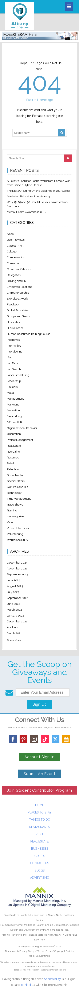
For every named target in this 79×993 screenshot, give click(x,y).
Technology (14, 492)
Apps (10, 233)
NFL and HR (14, 422)
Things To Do (39, 819)
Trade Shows (15, 504)
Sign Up (39, 704)
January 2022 (15, 615)
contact (26, 984)
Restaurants (39, 827)
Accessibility (52, 979)
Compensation (16, 257)
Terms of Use (44, 951)
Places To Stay (39, 812)
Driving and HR (16, 281)
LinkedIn (12, 386)
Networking (14, 416)
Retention (13, 469)
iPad (9, 357)
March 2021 (14, 633)
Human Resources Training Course (28, 333)
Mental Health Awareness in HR (26, 212)
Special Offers (15, 481)
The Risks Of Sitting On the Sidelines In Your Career (38, 190)
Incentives (13, 339)
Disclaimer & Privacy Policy (20, 951)
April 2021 (13, 627)
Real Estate (14, 445)
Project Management (20, 439)
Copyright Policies (64, 951)
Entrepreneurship (18, 292)
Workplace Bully (17, 539)
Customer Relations (19, 269)
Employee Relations (19, 286)
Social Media (15, 475)
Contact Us (39, 863)
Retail (10, 463)
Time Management (19, 498)
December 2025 (17, 562)
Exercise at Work (17, 298)
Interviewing (15, 351)
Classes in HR (15, 245)
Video (10, 522)
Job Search (14, 369)
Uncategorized (16, 516)
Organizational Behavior (22, 428)
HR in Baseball (16, 328)
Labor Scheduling (18, 375)
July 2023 (13, 592)
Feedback (13, 304)
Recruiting (13, 451)
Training (12, 510)
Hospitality (13, 322)
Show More (14, 640)
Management (15, 398)
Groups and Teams (18, 316)
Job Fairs (12, 363)
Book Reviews (15, 239)
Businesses (39, 848)
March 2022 (14, 609)
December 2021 (17, 621)
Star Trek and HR (17, 487)
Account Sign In (39, 757)
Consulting (13, 263)
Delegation (14, 275)
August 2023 (15, 586)
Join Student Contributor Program (39, 790)
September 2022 (17, 597)
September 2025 (17, 574)
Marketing (13, 404)
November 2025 (17, 568)
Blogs (39, 870)
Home (39, 805)
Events (39, 834)
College (11, 251)
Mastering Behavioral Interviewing (28, 196)
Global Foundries (17, 310)
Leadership (14, 381)
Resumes (13, 457)
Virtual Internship (18, 528)
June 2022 (13, 603)
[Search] (61, 132)
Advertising (39, 877)
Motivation (13, 410)
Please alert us (19, 970)
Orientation (14, 434)
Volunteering (15, 534)
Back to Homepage (39, 100)
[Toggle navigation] (69, 6)
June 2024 (13, 580)
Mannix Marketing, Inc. (56, 929)
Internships (14, 345)
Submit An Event (39, 773)
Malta (10, 392)
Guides (39, 856)
